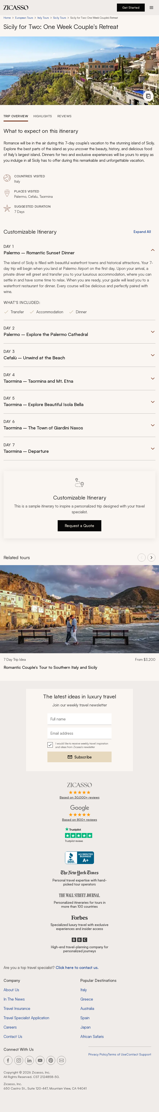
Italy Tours (43, 17)
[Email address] (79, 733)
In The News (14, 999)
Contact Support (138, 1054)
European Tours (24, 17)
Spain (85, 1017)
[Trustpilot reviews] (79, 835)
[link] (79, 620)
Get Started (130, 7)
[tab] (16, 115)
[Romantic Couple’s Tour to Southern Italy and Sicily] (79, 667)
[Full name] (79, 719)
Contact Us (13, 1036)
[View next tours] (151, 558)
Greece (86, 999)
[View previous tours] (142, 558)
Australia (87, 1008)
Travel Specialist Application (26, 1017)
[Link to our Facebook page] (8, 1060)
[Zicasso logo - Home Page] (16, 7)
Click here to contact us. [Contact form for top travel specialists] (77, 967)
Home (7, 17)
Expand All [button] (142, 231)
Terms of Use (117, 1054)
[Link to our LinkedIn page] (29, 1060)
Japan (85, 1027)
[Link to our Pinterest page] (50, 1060)
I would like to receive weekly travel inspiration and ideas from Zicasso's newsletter (81, 745)
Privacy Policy (98, 1054)
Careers (10, 1027)
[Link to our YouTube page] (40, 1060)
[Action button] (151, 8)
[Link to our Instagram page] (18, 1060)
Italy (83, 989)
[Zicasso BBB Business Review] (79, 857)
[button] (79, 282)
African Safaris (92, 1036)
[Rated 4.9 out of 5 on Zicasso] (80, 791)
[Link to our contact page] (61, 1060)
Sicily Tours (59, 17)
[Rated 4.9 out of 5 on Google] (79, 813)
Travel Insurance (17, 1008)
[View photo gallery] (148, 96)
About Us (11, 989)
